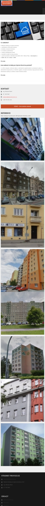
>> (43, 9)
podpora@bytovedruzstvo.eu (10, 97)
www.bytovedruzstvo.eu (10, 479)
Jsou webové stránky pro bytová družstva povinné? (16, 65)
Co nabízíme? (5, 42)
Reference (6, 505)
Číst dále (3, 61)
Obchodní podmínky (8, 499)
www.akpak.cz (33, 55)
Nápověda (6, 502)
